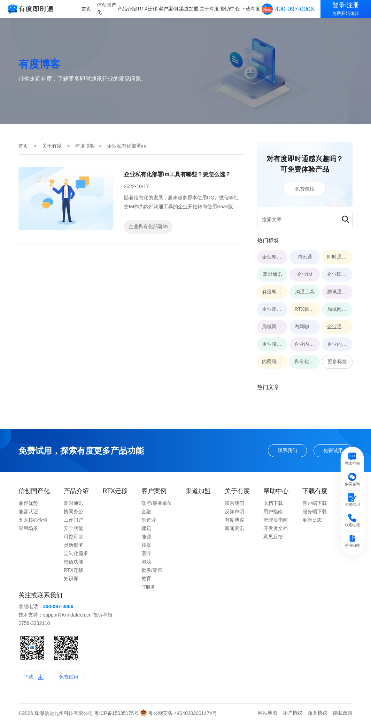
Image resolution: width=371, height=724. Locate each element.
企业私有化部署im (148, 226)
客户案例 (170, 9)
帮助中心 (230, 9)
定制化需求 (76, 554)
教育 (146, 579)
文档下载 (273, 504)
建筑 (146, 529)
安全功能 (73, 529)
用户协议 (292, 714)
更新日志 (312, 520)
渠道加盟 (190, 9)
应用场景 (28, 529)
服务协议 (317, 714)
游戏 (146, 562)
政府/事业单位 (156, 504)
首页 (89, 9)
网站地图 (267, 714)
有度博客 (85, 146)
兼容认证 (28, 512)
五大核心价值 (33, 520)
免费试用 (305, 188)
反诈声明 (234, 512)
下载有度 (251, 9)
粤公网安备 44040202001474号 (178, 714)
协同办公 (73, 512)
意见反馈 (273, 537)
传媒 (146, 545)
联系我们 (283, 451)
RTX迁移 (150, 9)
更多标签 (337, 361)
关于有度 (210, 9)
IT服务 (148, 587)
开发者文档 (275, 529)
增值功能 (73, 562)
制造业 (148, 520)
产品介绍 (129, 9)
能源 (146, 537)
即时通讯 (73, 504)
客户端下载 (314, 504)
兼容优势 (28, 504)
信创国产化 (109, 8)
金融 (146, 512)
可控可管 (73, 537)
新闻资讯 (234, 529)
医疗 (146, 554)
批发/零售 (151, 571)
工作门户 (73, 520)
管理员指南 (275, 520)
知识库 (71, 579)
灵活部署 (73, 545)
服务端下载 (314, 512)
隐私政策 (343, 714)
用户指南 (273, 512)
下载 (35, 678)
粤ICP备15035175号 (117, 714)
